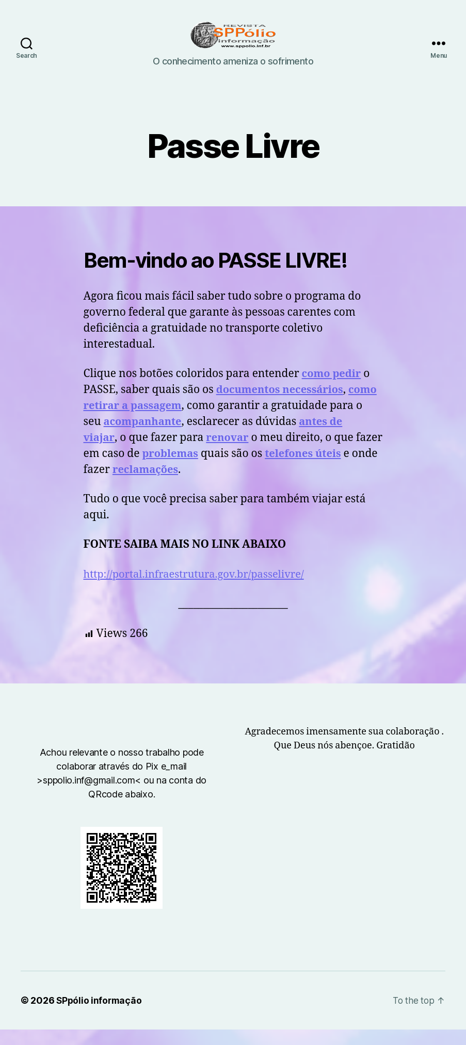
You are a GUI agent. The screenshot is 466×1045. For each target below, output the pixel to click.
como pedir (333, 389)
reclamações (279, 485)
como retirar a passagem (219, 421)
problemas (271, 469)
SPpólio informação (99, 1015)
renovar (321, 453)
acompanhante (239, 437)
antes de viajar (167, 453)
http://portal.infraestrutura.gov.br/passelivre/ (199, 590)
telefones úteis (137, 485)
